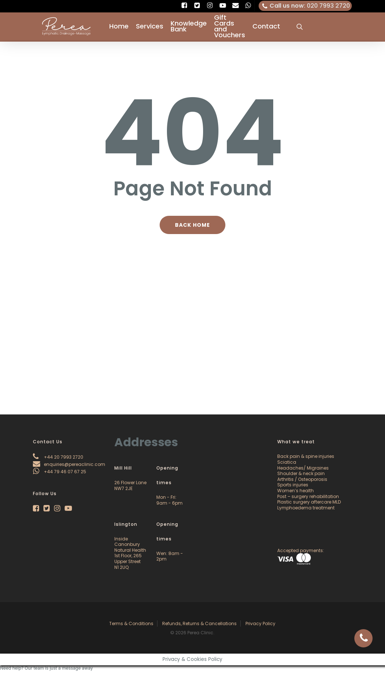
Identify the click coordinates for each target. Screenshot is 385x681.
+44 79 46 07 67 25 (59, 471)
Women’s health (295, 490)
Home (119, 27)
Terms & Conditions (131, 623)
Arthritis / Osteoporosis (302, 479)
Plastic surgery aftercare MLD (309, 502)
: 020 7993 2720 (305, 6)
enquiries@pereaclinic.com (69, 464)
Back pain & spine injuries (305, 456)
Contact (266, 27)
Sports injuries (292, 485)
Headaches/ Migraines (303, 468)
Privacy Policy (260, 623)
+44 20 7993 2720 (58, 457)
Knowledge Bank (189, 27)
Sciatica (286, 462)
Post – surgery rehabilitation (308, 496)
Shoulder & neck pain (301, 473)
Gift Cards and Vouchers (229, 27)
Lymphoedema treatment (306, 508)
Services (149, 27)
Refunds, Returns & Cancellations (199, 623)
